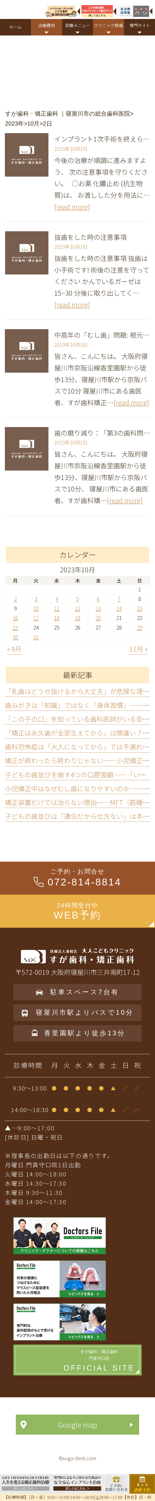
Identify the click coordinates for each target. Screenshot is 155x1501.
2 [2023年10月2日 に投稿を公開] (15, 598)
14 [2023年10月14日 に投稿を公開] (119, 608)
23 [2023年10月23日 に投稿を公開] (15, 627)
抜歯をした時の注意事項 (90, 237)
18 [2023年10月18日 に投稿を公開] (56, 617)
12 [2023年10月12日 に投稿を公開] (77, 608)
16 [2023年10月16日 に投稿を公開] (15, 617)
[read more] (72, 206)
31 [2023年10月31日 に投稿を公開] (36, 637)
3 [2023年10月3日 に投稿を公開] (36, 598)
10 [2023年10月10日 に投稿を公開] (36, 608)
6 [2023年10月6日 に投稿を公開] (98, 598)
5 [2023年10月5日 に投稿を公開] (77, 598)
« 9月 (14, 648)
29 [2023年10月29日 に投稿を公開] (139, 627)
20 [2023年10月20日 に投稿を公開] (98, 617)
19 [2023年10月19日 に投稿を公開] (77, 617)
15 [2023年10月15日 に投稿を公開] (139, 608)
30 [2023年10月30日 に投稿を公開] (15, 637)
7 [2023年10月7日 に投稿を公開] (119, 598)
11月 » (138, 648)
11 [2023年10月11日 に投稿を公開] (56, 608)
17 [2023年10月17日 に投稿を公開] (36, 617)
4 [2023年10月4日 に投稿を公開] (56, 598)
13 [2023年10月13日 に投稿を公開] (98, 608)
